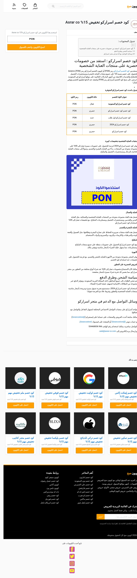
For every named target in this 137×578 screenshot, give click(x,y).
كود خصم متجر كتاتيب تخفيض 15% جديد (16, 444)
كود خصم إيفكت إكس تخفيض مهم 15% (122, 394)
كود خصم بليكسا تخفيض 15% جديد (48, 444)
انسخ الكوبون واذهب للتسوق (28, 47)
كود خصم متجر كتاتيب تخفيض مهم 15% (19, 440)
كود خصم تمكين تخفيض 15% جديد (117, 444)
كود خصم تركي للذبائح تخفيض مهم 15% (88, 440)
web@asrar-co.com (104, 331)
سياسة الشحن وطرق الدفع (119, 51)
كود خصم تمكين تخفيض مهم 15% (121, 440)
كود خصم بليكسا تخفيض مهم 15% (53, 440)
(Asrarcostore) (82, 322)
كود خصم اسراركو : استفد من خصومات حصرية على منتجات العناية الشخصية (103, 49)
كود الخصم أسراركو (118, 71)
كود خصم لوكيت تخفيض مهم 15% (87, 394)
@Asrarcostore (75, 317)
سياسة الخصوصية (102, 523)
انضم (97, 517)
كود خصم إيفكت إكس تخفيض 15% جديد (118, 399)
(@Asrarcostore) (115, 322)
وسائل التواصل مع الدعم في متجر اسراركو (114, 54)
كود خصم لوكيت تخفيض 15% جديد (82, 399)
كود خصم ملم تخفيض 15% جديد (13, 399)
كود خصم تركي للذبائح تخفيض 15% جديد (84, 444)
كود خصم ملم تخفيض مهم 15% (17, 394)
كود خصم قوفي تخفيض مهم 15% (53, 394)
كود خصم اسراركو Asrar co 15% (21, 32)
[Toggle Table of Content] (128, 45)
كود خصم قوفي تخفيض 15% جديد (48, 399)
